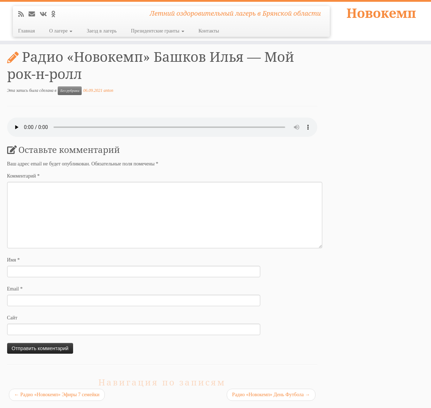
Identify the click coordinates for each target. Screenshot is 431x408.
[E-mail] (34, 14)
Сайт (12, 317)
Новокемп (381, 14)
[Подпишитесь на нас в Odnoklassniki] (55, 14)
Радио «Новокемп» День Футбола (271, 394)
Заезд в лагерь (102, 31)
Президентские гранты (157, 31)
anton (108, 90)
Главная (26, 31)
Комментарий (23, 176)
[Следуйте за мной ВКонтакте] (45, 14)
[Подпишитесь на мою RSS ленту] (23, 14)
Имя (13, 260)
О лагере (60, 31)
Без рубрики (69, 91)
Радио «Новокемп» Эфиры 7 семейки (56, 394)
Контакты (209, 31)
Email (15, 289)
